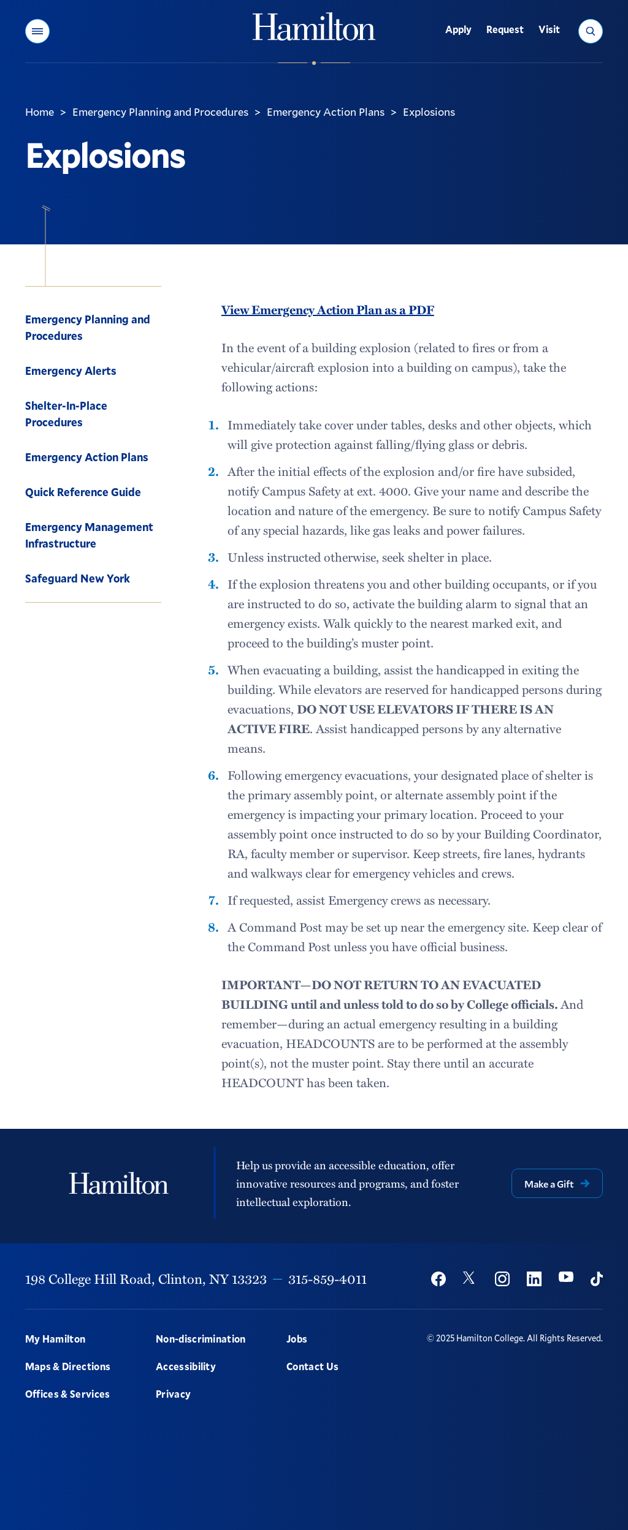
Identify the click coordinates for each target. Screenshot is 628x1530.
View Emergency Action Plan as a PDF (327, 309)
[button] (37, 31)
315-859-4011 (327, 1278)
